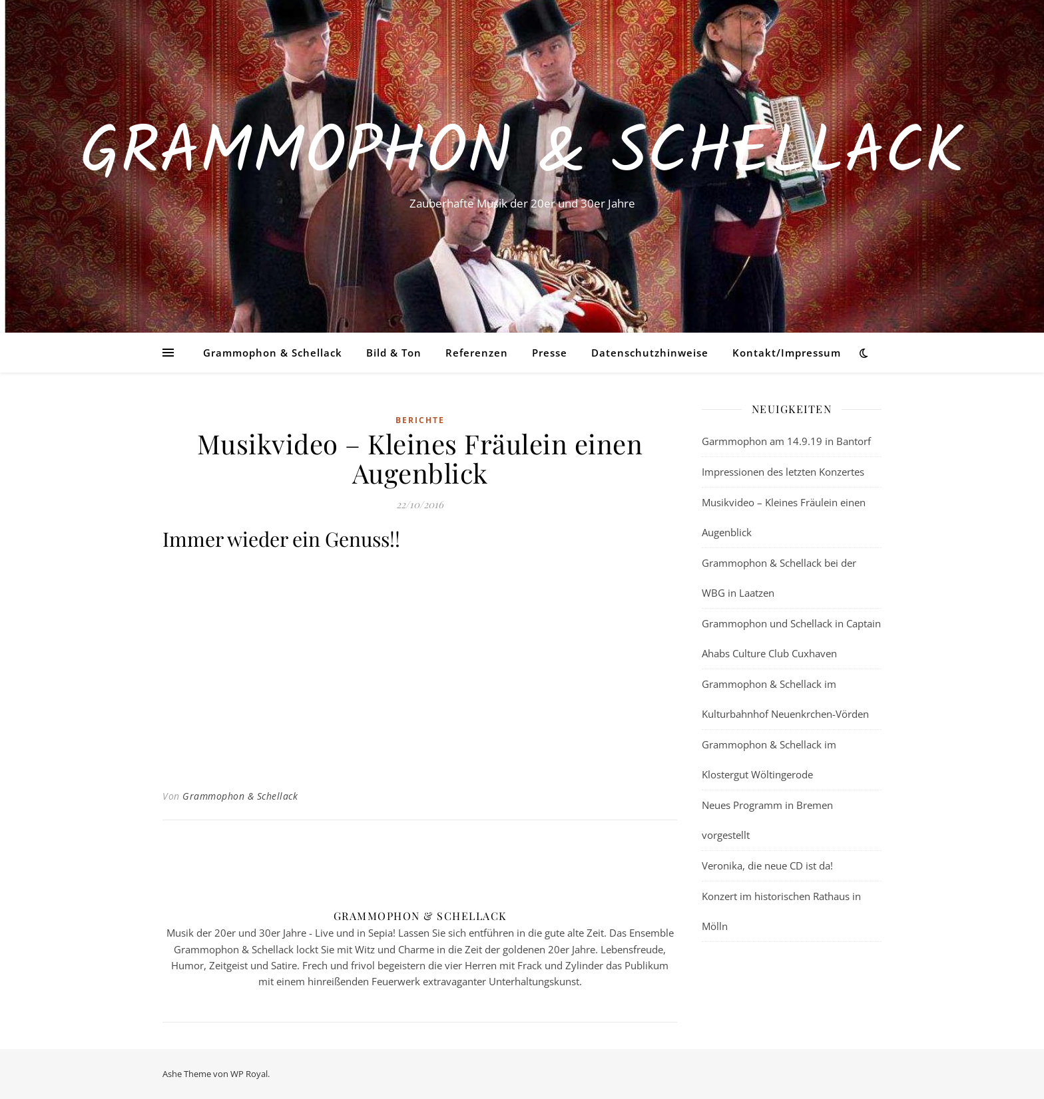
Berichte (420, 420)
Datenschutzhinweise (649, 352)
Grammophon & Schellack (522, 154)
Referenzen (476, 352)
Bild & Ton (393, 352)
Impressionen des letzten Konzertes (783, 471)
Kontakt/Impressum (786, 352)
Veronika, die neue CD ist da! (767, 865)
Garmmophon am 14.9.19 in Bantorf (786, 441)
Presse (549, 352)
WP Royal (249, 1074)
